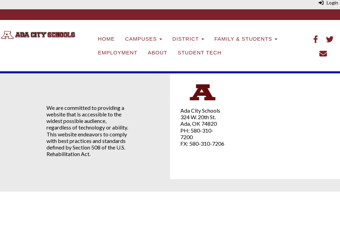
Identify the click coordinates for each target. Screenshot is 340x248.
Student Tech (199, 52)
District (188, 39)
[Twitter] (329, 40)
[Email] (323, 54)
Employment (118, 52)
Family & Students (245, 39)
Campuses (143, 39)
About (158, 52)
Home (106, 39)
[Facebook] (315, 40)
